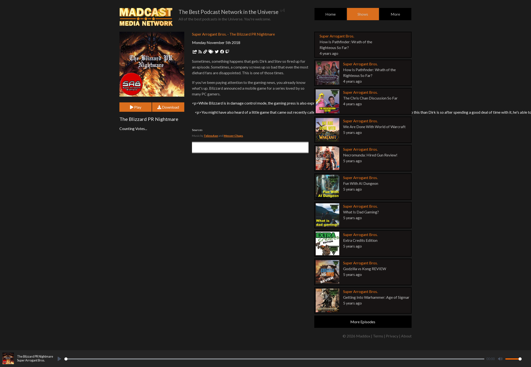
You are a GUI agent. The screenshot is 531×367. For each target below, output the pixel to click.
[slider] (274, 359)
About (406, 336)
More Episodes (362, 321)
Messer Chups (233, 135)
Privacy (392, 336)
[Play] (59, 359)
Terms (378, 336)
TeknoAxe (211, 135)
